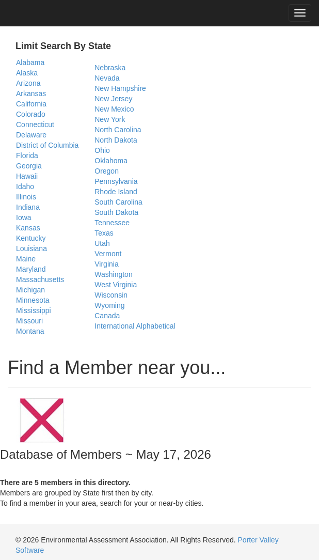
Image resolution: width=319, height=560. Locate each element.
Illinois (26, 197)
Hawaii (27, 176)
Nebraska (109, 68)
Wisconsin (110, 295)
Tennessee (112, 223)
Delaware (31, 135)
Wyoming (109, 305)
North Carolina (117, 130)
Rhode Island (115, 192)
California (31, 104)
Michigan (30, 290)
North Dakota (115, 140)
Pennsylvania (115, 181)
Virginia (106, 264)
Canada (107, 316)
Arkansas (31, 93)
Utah (102, 243)
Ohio (102, 150)
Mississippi (33, 310)
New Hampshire (120, 88)
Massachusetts (40, 279)
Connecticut (35, 124)
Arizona (28, 83)
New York (109, 119)
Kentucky (31, 238)
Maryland (31, 269)
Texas (104, 233)
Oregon (106, 171)
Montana (30, 331)
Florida (27, 155)
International (114, 326)
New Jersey (113, 99)
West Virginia (115, 285)
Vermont (107, 254)
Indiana (28, 207)
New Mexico (114, 109)
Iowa (23, 217)
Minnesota (33, 300)
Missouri (29, 321)
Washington (113, 274)
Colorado (30, 114)
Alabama (30, 62)
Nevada (106, 78)
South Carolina (118, 202)
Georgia (29, 166)
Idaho (25, 186)
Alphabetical (155, 326)
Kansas (28, 228)
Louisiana (31, 248)
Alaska (27, 73)
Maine (26, 259)
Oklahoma (110, 161)
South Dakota (116, 212)
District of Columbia (47, 145)
